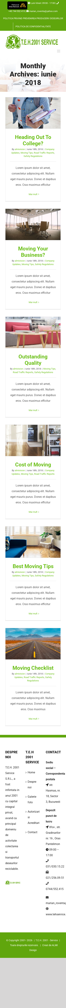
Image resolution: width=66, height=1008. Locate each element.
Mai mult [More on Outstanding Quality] (33, 410)
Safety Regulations (33, 156)
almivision (20, 149)
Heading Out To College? (33, 140)
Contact (32, 832)
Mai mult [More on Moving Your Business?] (33, 302)
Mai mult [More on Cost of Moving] (33, 512)
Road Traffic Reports (44, 152)
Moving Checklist (33, 668)
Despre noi (32, 784)
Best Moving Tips (33, 566)
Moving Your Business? (33, 252)
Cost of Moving (33, 465)
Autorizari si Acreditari (33, 817)
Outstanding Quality (33, 360)
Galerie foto (32, 799)
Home (31, 772)
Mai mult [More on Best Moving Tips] (33, 613)
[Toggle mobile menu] (59, 51)
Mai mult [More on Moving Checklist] (33, 718)
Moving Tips (27, 152)
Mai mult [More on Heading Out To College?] (33, 194)
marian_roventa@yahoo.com (43, 11)
